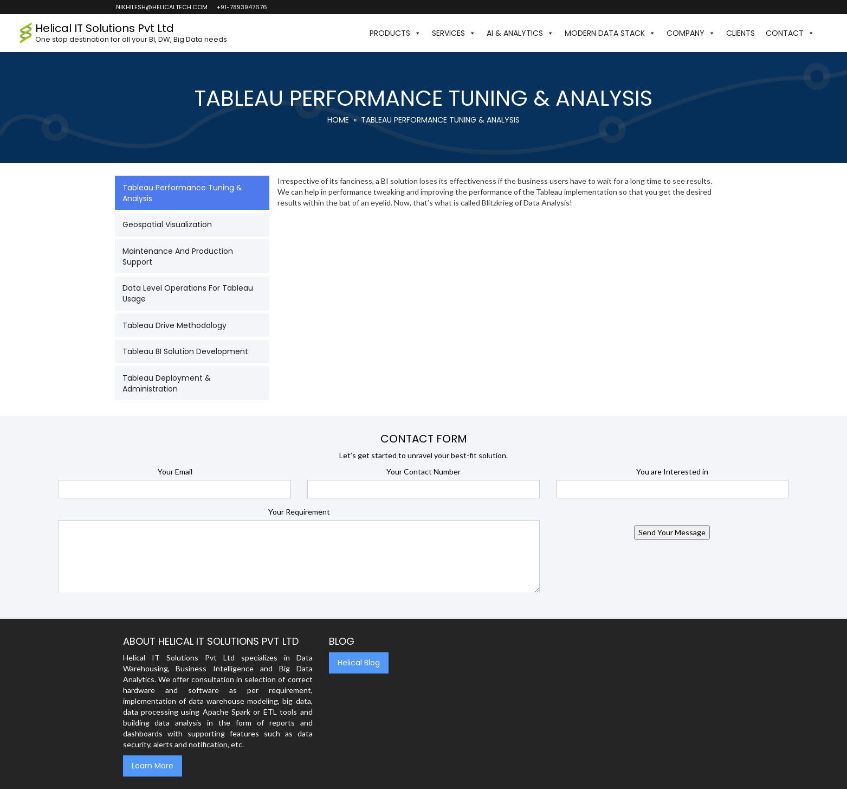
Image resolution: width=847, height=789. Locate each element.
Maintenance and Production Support (177, 256)
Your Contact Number (423, 471)
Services (454, 33)
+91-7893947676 (241, 7)
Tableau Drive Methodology (174, 325)
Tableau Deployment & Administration (166, 383)
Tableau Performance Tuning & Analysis (182, 193)
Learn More (152, 765)
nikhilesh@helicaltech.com (161, 7)
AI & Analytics (520, 33)
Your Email (175, 471)
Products (395, 33)
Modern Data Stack (610, 33)
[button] (825, 33)
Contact (790, 33)
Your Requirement (299, 511)
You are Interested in (672, 471)
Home (338, 119)
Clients (740, 33)
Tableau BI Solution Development (185, 351)
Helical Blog (359, 662)
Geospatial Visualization (167, 224)
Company (691, 33)
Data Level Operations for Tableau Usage (187, 293)
